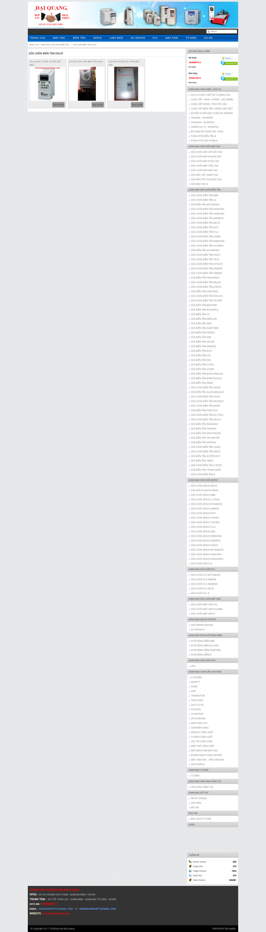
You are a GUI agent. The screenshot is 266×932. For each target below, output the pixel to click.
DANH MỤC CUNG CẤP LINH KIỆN (205, 671)
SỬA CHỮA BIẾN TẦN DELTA (205, 222)
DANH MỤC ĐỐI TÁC (198, 792)
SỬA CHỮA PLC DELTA (202, 588)
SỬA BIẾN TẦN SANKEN (203, 346)
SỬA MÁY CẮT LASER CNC (204, 174)
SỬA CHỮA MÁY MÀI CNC (204, 170)
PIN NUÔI (196, 709)
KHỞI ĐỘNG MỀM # (201, 654)
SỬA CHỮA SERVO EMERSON (206, 536)
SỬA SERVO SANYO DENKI (204, 490)
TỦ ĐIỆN (191, 37)
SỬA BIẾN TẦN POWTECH (204, 410)
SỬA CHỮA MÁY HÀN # (203, 613)
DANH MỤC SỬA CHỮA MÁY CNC (204, 146)
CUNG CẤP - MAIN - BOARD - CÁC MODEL (212, 99)
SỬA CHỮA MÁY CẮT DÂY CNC (206, 152)
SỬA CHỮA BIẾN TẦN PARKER (206, 268)
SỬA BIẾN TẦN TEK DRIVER (205, 437)
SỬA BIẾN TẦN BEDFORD (204, 305)
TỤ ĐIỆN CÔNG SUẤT (202, 736)
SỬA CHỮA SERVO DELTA (204, 485)
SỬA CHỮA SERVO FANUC (204, 545)
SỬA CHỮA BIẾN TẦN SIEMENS (207, 218)
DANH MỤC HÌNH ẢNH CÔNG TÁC (205, 781)
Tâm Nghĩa (230, 928)
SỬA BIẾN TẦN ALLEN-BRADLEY (207, 392)
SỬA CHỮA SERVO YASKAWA (206, 554)
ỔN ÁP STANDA (199, 798)
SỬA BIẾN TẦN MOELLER (204, 319)
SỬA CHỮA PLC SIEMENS (204, 584)
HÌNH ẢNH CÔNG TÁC (202, 787)
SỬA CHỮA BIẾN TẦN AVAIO (205, 396)
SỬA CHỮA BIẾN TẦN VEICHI (206, 419)
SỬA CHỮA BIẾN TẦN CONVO (206, 286)
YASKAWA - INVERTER (202, 122)
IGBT (193, 691)
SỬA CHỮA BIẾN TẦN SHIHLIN (207, 296)
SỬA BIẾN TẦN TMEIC (202, 460)
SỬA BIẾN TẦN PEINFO (203, 332)
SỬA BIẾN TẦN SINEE (202, 383)
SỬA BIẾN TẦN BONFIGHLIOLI (206, 378)
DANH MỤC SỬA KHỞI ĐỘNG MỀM (205, 635)
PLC (155, 37)
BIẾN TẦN (79, 37)
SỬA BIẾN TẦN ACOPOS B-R (205, 456)
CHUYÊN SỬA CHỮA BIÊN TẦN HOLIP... (86, 61)
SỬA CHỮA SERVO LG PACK (205, 499)
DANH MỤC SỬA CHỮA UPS (202, 660)
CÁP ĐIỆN (196, 803)
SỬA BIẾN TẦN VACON (202, 341)
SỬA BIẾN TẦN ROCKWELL (205, 309)
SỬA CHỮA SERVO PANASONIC (207, 559)
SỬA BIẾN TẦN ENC (201, 360)
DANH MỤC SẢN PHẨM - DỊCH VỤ (205, 89)
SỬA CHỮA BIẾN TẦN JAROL (206, 447)
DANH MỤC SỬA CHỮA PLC (202, 569)
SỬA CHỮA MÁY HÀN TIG (204, 604)
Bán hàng (192, 82)
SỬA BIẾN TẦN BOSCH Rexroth (207, 373)
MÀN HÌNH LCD (199, 723)
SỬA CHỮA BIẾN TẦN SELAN (206, 282)
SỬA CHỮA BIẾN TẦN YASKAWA (207, 213)
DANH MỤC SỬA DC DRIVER (202, 619)
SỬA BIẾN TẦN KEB (201, 337)
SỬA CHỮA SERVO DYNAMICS (206, 504)
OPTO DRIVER (198, 718)
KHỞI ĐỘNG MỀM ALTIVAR (205, 645)
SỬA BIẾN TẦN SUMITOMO (205, 328)
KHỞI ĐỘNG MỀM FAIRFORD (206, 650)
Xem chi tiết (58, 105)
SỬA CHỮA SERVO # (201, 563)
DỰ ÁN (208, 37)
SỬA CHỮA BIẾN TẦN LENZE (206, 236)
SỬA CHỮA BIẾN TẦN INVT (205, 227)
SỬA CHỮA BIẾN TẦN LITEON (206, 465)
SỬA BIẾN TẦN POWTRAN (204, 291)
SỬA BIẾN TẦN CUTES (202, 364)
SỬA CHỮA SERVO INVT (203, 513)
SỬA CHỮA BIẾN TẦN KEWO (205, 405)
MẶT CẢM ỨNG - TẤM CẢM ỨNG (207, 759)
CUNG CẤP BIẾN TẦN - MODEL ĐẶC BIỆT (212, 108)
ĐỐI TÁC (195, 807)
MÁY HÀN (171, 37)
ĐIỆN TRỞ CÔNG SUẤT (202, 746)
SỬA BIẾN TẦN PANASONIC (205, 277)
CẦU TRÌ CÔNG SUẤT (202, 741)
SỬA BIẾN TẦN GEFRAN (203, 442)
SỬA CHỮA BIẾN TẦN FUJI (204, 232)
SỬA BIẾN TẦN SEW (201, 323)
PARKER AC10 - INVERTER (204, 127)
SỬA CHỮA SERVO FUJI (203, 527)
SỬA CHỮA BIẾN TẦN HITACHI (207, 264)
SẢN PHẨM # (198, 764)
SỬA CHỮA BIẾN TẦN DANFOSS (207, 209)
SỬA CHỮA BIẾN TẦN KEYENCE (207, 401)
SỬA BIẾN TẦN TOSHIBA (203, 428)
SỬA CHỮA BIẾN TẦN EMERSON (207, 241)
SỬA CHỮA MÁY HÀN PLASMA (207, 609)
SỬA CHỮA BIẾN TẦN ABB (204, 195)
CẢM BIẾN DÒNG (200, 727)
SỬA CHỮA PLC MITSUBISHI (206, 574)
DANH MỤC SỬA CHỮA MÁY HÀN (205, 599)
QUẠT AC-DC (197, 704)
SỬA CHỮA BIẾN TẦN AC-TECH (207, 415)
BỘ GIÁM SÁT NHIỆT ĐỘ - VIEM (207, 131)
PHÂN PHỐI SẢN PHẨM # (204, 140)
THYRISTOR (197, 714)
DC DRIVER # (197, 629)
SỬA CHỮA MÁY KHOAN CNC (206, 156)
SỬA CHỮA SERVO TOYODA (205, 522)
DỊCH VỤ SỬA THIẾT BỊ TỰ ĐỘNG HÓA (210, 95)
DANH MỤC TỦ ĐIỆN (198, 770)
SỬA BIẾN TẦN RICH (201, 351)
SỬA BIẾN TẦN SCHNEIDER (205, 250)
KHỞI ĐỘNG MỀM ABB (202, 641)
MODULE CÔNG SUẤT (202, 732)
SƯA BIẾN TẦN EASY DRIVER (206, 433)
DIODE (194, 686)
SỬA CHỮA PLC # (200, 593)
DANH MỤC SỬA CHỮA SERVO (203, 480)
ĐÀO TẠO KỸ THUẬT (201, 818)
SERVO (97, 37)
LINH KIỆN (116, 37)
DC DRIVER (138, 37)
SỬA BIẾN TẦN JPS (201, 355)
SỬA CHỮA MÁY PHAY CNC (205, 161)
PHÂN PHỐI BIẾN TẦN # (203, 136)
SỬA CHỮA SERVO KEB (203, 531)
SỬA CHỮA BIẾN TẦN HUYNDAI (207, 245)
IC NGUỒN (196, 677)
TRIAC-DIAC (197, 700)
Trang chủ (34, 45)
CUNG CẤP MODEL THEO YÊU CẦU (209, 104)
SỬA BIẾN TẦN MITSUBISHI (205, 204)
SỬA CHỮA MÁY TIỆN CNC (204, 165)
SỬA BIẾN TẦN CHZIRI (202, 369)
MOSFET (195, 682)
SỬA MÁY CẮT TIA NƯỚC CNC (206, 179)
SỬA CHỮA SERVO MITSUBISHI (207, 549)
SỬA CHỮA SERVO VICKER (205, 517)
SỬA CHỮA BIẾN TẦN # (203, 474)
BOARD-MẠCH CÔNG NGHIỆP (206, 755)
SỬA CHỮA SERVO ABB (203, 495)
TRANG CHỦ (37, 37)
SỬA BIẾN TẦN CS (200, 314)
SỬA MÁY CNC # (199, 184)
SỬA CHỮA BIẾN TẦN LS (203, 200)
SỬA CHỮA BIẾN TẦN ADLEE (206, 387)
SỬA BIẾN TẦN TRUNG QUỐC (206, 469)
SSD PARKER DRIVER (202, 625)
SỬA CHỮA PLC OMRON (203, 579)
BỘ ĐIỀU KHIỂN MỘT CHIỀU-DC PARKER (212, 113)
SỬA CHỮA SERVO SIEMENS (206, 540)
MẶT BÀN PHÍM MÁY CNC (204, 750)
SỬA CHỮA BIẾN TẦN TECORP (206, 300)
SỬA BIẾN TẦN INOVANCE (204, 424)
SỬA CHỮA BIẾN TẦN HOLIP (85, 45)
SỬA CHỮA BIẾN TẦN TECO (205, 259)
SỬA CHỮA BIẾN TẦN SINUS (205, 451)
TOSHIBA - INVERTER (202, 117)
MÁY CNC (59, 37)
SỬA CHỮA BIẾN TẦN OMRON (206, 273)
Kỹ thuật (192, 67)
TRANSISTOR (198, 695)
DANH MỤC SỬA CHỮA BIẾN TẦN (55, 45)
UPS (193, 666)
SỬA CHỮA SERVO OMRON (205, 508)
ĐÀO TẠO (193, 813)
